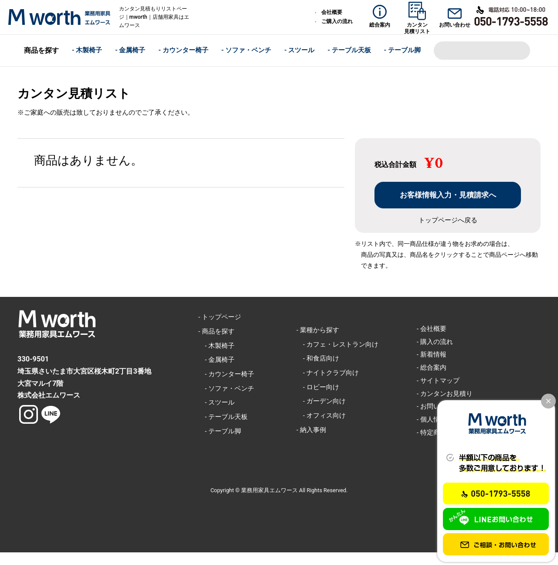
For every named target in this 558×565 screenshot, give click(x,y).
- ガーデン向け (321, 414)
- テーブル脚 (402, 47)
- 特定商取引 (435, 445)
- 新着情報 (431, 367)
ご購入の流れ (337, 21)
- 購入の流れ (435, 354)
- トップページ (219, 330)
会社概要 (331, 12)
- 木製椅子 (87, 47)
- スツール (299, 47)
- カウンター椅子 (183, 47)
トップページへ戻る (447, 232)
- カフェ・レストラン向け (337, 357)
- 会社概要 (431, 341)
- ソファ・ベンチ (246, 47)
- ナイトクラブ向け (327, 385)
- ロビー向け (317, 399)
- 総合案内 (431, 380)
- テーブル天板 (349, 47)
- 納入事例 (311, 442)
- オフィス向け (321, 428)
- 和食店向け (317, 371)
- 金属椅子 (130, 47)
